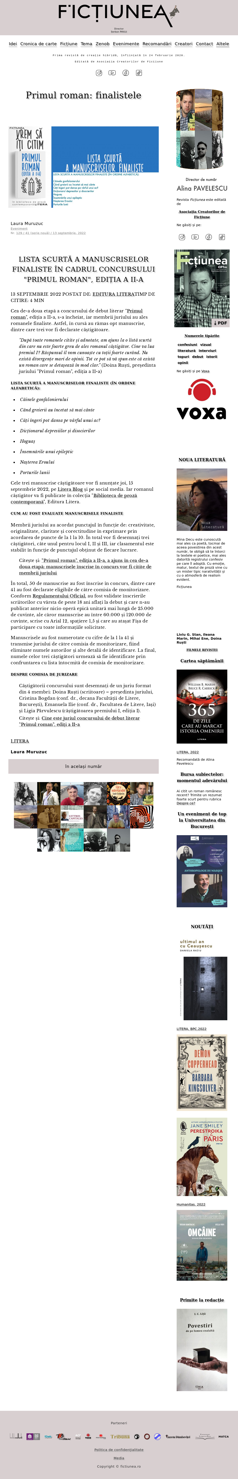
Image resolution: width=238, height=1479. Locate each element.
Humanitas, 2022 (191, 1204)
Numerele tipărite (202, 336)
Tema (86, 43)
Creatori (183, 43)
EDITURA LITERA (113, 294)
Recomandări (156, 43)
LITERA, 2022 (188, 752)
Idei (13, 43)
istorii (211, 357)
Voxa (205, 371)
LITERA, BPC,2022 (191, 1029)
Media (119, 1458)
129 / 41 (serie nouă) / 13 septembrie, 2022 (51, 233)
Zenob (103, 43)
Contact (204, 43)
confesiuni (187, 344)
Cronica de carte (38, 43)
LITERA (20, 741)
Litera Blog (70, 489)
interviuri (207, 351)
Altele (222, 43)
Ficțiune (68, 43)
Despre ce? (186, 803)
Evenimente (126, 43)
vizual (205, 344)
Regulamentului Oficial (59, 596)
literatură (186, 351)
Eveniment (19, 228)
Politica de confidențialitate (119, 1450)
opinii (183, 363)
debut (197, 357)
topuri (183, 357)
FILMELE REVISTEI (202, 650)
